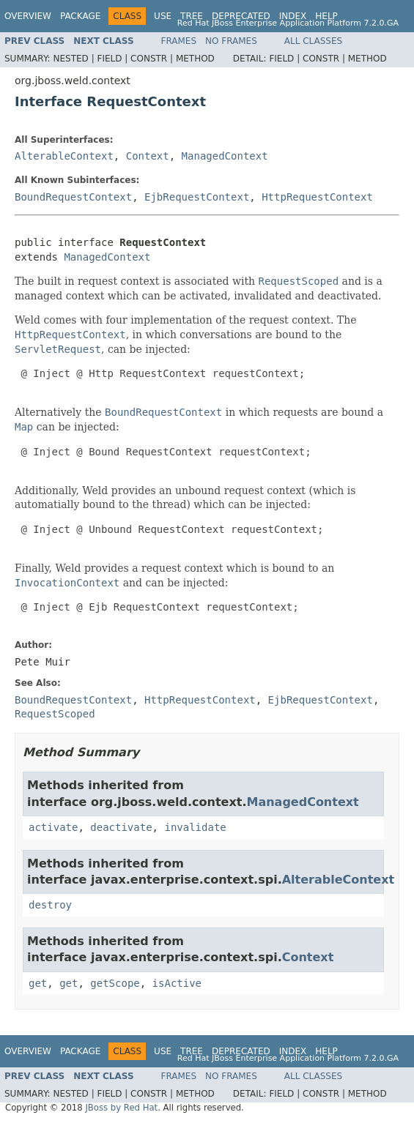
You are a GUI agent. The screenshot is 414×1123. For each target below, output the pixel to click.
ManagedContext (225, 156)
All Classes (313, 41)
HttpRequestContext (317, 197)
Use (162, 16)
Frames (179, 41)
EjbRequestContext (196, 197)
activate (53, 827)
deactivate (121, 827)
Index (293, 16)
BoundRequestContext (73, 197)
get (38, 983)
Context (147, 156)
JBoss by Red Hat (121, 1108)
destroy (50, 905)
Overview (27, 16)
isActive (177, 983)
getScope (114, 983)
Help (326, 16)
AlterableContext (64, 156)
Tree (191, 16)
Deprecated (241, 16)
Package (80, 16)
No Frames (231, 41)
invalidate (195, 827)
